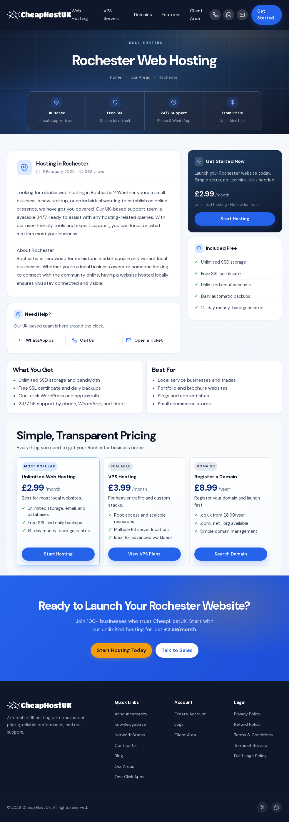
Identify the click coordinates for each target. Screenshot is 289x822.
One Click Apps (129, 776)
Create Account (190, 714)
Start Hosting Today (121, 650)
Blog (119, 755)
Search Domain (231, 554)
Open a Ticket (144, 340)
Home (116, 77)
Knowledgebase (130, 724)
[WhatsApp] (228, 14)
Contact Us (126, 745)
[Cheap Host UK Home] (39, 14)
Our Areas (140, 77)
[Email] (242, 14)
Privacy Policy (247, 714)
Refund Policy (247, 724)
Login (179, 724)
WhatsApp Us (36, 340)
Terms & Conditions (253, 734)
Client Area (185, 734)
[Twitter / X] (262, 807)
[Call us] (215, 14)
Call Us (83, 340)
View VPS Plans (144, 554)
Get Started (265, 15)
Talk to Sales (177, 650)
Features (171, 15)
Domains (143, 15)
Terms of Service (250, 745)
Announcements (131, 714)
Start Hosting (234, 218)
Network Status (130, 734)
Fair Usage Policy (250, 755)
